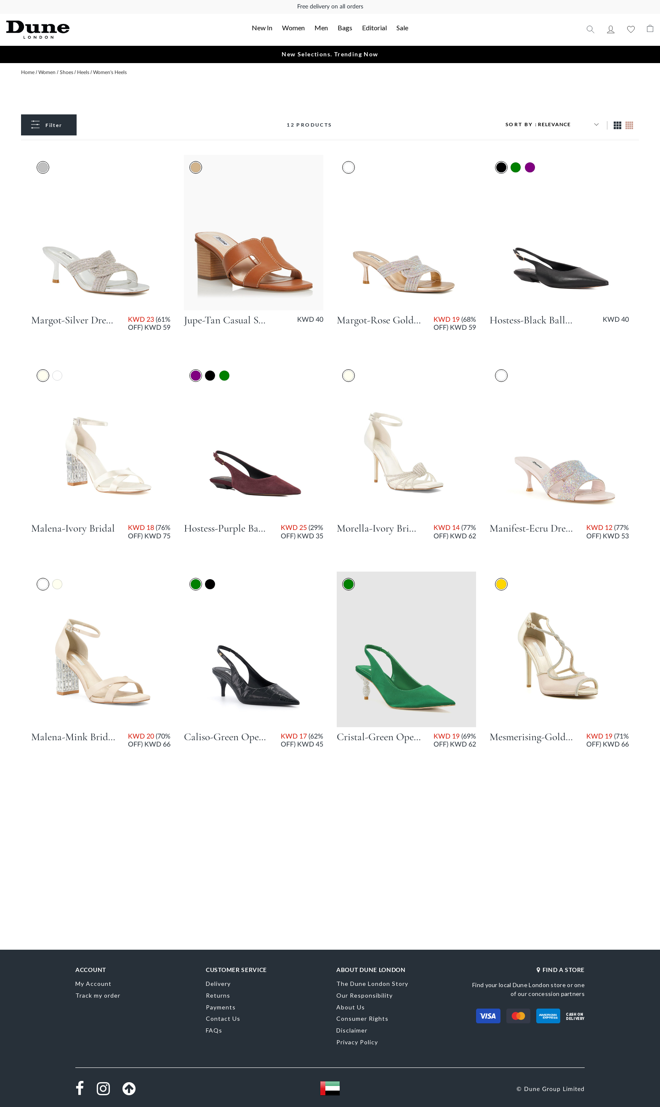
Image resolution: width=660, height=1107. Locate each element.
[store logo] (71, 30)
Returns (218, 995)
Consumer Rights (362, 1018)
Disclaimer (351, 1030)
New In (262, 28)
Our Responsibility (364, 995)
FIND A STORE (561, 969)
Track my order (97, 995)
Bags (345, 28)
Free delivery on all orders (330, 7)
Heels (83, 72)
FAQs (214, 1030)
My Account (611, 29)
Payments (221, 1007)
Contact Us (223, 1018)
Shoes (67, 72)
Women (293, 28)
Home (28, 72)
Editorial (374, 28)
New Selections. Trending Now (330, 54)
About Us (350, 1007)
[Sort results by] (569, 124)
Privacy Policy (357, 1042)
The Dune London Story (372, 983)
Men (321, 28)
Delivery (218, 983)
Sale (402, 28)
